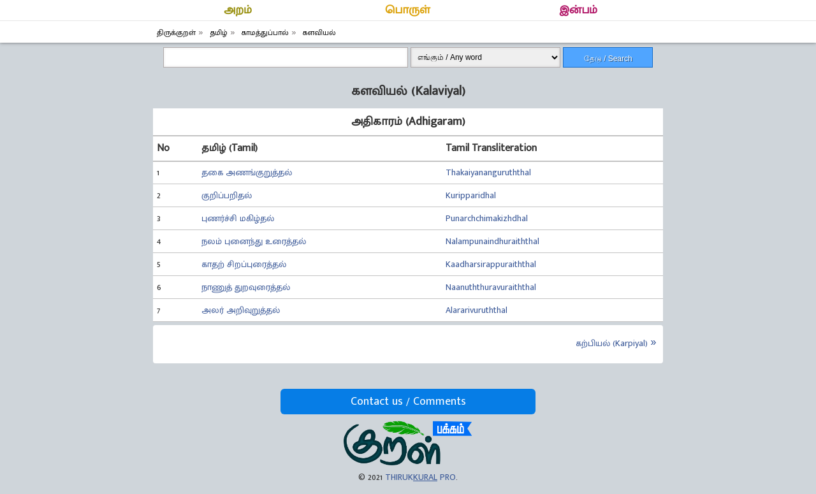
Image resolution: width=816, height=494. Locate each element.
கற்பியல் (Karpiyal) (612, 343)
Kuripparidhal (471, 195)
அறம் (238, 10)
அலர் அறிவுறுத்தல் (240, 310)
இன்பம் (578, 10)
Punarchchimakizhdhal (487, 218)
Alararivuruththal (476, 310)
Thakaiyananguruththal (488, 172)
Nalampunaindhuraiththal (492, 241)
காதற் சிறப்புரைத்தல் (243, 264)
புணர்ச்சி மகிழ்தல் (237, 218)
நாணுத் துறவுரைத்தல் (245, 287)
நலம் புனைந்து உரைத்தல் (253, 241)
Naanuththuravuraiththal (491, 287)
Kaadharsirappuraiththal (491, 264)
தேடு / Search (608, 58)
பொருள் (407, 10)
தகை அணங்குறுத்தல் (246, 172)
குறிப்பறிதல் (226, 195)
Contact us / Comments (408, 401)
